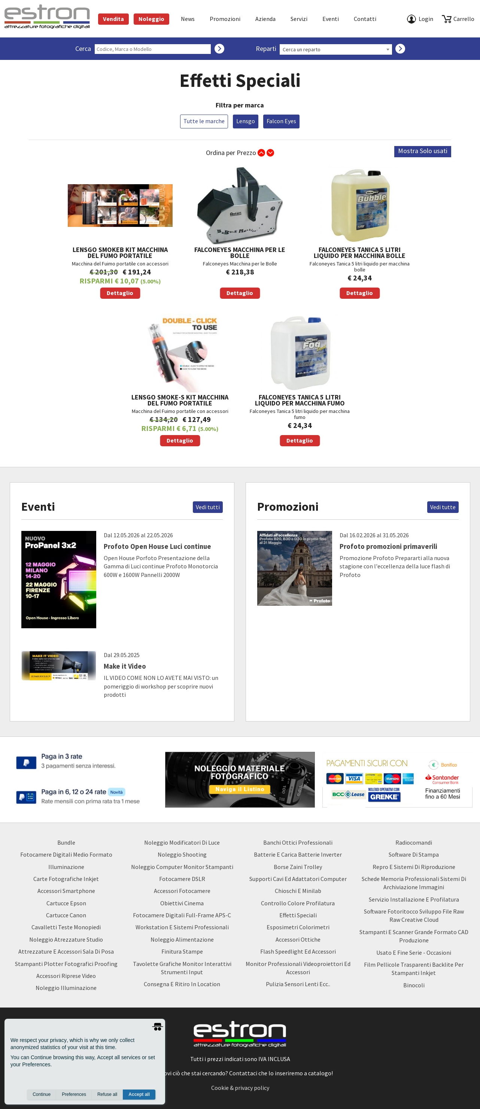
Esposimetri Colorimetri (298, 927)
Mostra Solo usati (422, 150)
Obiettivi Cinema (182, 903)
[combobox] (336, 49)
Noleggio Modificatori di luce (182, 842)
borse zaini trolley (298, 867)
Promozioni (225, 18)
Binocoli (414, 985)
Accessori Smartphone (66, 890)
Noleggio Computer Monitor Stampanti (182, 867)
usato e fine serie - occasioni (413, 952)
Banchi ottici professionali (297, 842)
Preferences (74, 1094)
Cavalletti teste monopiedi (66, 927)
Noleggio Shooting (182, 854)
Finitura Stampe (182, 951)
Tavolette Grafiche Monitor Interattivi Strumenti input (182, 968)
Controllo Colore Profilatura (298, 903)
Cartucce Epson (66, 903)
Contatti (365, 18)
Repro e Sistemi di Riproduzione (414, 867)
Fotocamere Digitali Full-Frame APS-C (182, 915)
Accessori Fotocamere (182, 890)
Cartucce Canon (66, 915)
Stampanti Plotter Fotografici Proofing (66, 963)
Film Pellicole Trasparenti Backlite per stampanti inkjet (414, 968)
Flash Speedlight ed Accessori (298, 951)
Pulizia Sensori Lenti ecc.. (298, 984)
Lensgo (245, 121)
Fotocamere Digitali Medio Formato (66, 854)
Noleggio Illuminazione (66, 987)
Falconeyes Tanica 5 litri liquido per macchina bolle (359, 232)
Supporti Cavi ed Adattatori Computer (298, 878)
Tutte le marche (204, 121)
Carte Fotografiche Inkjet (66, 878)
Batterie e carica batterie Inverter (298, 854)
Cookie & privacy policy (240, 1087)
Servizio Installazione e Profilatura (414, 899)
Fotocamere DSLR (182, 878)
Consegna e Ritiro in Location (182, 984)
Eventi (330, 18)
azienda (265, 18)
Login (426, 18)
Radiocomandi (413, 842)
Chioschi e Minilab (298, 890)
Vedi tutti (208, 507)
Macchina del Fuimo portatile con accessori (120, 232)
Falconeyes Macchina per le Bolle (240, 232)
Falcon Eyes (281, 121)
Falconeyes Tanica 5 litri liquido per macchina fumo (299, 380)
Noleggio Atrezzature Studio (66, 939)
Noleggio (151, 18)
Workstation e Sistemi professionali (182, 927)
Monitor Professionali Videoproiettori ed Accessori (298, 968)
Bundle (66, 842)
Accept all (139, 1094)
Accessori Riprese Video (66, 975)
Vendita (113, 18)
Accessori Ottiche (298, 939)
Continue (42, 1094)
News (188, 18)
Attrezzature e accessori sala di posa (66, 951)
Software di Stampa (414, 854)
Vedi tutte (443, 507)
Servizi (299, 18)
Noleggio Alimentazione (182, 939)
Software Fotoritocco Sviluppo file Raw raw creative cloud (414, 915)
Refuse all (107, 1094)
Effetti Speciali (298, 915)
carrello (463, 18)
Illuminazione (66, 867)
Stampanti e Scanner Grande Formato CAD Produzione (413, 936)
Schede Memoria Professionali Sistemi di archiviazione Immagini (414, 883)
